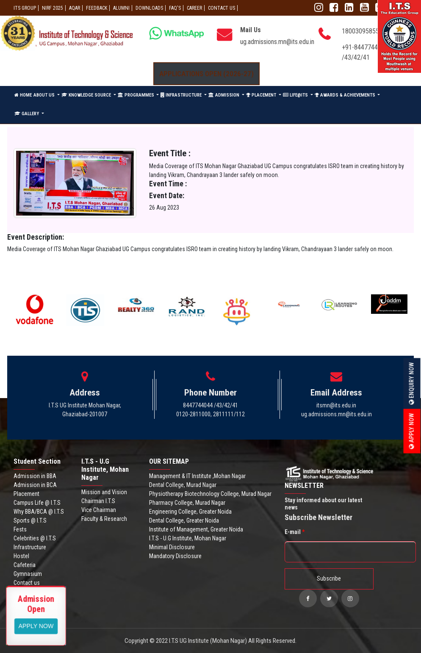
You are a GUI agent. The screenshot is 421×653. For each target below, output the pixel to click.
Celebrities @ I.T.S (35, 538)
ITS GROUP (25, 8)
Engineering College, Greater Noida (190, 511)
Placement (26, 493)
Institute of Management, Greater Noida (196, 529)
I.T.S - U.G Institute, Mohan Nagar (187, 538)
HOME (23, 95)
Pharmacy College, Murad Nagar (187, 502)
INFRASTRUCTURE (182, 95)
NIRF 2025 (52, 8)
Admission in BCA (35, 484)
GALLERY (27, 113)
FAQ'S (175, 8)
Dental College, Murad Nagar (182, 484)
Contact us (27, 582)
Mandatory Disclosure (175, 556)
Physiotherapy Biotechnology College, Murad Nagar (210, 493)
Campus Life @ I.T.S (37, 502)
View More (36, 625)
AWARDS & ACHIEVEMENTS (346, 95)
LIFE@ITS (296, 95)
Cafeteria (25, 565)
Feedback (96, 8)
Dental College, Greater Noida (184, 520)
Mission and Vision (104, 492)
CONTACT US (221, 8)
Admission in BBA (35, 476)
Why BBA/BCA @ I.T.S (39, 511)
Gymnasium (28, 573)
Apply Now (411, 431)
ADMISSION (224, 95)
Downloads (149, 8)
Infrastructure (30, 547)
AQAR (74, 8)
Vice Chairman (98, 509)
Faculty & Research (104, 518)
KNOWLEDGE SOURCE (86, 95)
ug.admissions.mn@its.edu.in (277, 42)
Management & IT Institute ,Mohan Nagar (197, 476)
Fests (20, 529)
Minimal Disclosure (172, 547)
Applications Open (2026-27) (206, 73)
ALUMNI (121, 8)
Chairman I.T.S (98, 501)
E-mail (295, 531)
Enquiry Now (411, 383)
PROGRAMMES (136, 95)
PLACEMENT (261, 95)
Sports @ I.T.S (30, 520)
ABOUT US (44, 95)
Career (194, 8)
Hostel (21, 556)
